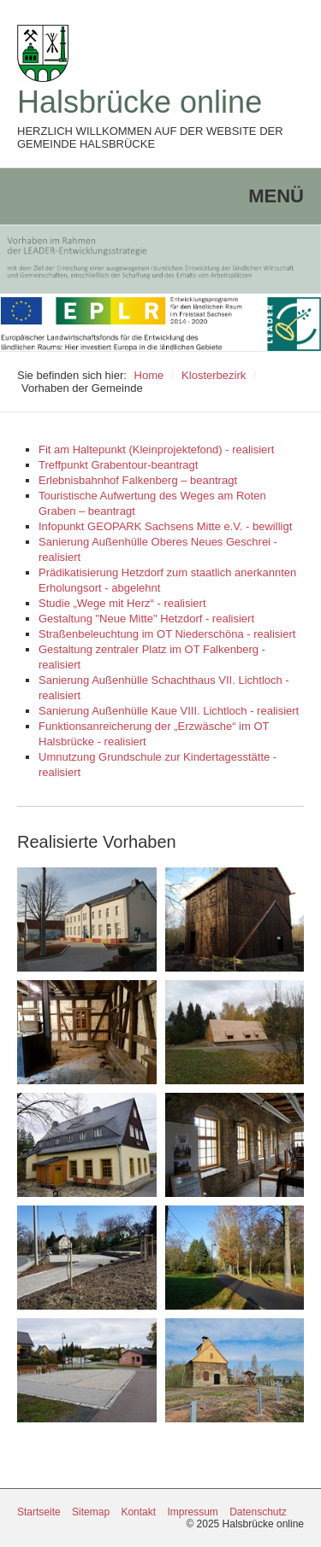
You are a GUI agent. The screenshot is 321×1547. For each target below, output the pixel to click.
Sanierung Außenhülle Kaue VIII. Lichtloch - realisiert (169, 710)
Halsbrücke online (139, 102)
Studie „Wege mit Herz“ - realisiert (122, 603)
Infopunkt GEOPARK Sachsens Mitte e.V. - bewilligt (165, 526)
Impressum (192, 1512)
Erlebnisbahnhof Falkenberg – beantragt (138, 480)
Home (149, 375)
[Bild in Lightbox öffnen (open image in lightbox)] (87, 919)
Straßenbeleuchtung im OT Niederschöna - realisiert (167, 634)
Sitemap (91, 1512)
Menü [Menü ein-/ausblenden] (276, 196)
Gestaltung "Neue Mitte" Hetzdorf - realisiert (146, 618)
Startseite (39, 1512)
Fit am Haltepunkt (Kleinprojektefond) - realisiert (156, 449)
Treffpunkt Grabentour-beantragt (118, 464)
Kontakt (138, 1512)
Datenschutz (258, 1512)
